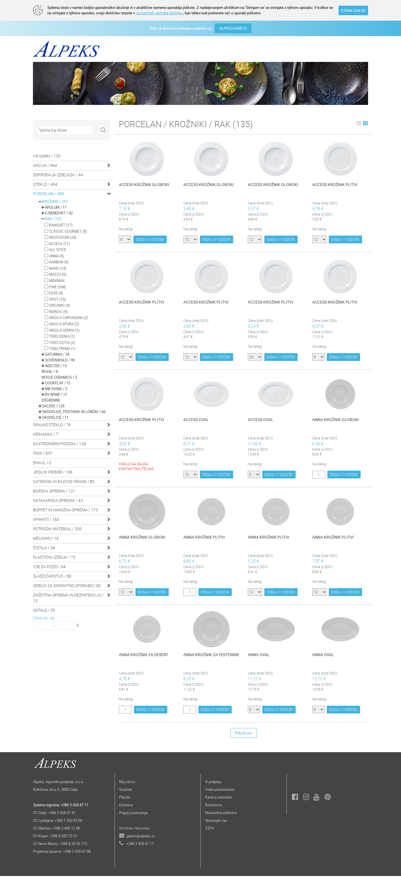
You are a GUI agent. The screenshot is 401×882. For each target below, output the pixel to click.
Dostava (126, 810)
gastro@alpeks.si (140, 841)
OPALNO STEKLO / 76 (52, 424)
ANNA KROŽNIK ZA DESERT (143, 659)
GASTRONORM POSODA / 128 (59, 443)
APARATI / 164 (46, 519)
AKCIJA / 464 (45, 165)
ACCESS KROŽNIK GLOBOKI (144, 184)
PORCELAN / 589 (48, 193)
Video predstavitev (220, 795)
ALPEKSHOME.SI (233, 28)
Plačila (124, 803)
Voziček (125, 795)
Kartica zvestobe (218, 803)
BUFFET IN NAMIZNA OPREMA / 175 (65, 509)
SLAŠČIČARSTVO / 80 (52, 575)
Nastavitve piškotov (221, 818)
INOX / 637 (42, 452)
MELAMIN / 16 (46, 538)
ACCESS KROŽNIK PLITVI (334, 184)
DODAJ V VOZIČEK (150, 242)
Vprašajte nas (216, 826)
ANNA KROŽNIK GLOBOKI (335, 420)
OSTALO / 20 (44, 610)
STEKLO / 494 (45, 184)
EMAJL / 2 (42, 462)
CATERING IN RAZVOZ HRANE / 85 (64, 481)
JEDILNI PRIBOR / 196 (52, 471)
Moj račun (127, 787)
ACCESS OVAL (196, 420)
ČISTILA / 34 (44, 547)
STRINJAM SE (353, 10)
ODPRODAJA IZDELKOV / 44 (58, 174)
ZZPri (209, 834)
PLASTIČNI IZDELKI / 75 (54, 557)
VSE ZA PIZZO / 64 (49, 566)
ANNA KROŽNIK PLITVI (204, 539)
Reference (213, 810)
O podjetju (213, 787)
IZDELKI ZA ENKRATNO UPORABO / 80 (67, 585)
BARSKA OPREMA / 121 (54, 490)
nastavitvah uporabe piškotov (159, 12)
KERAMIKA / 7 (45, 434)
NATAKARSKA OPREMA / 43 (58, 500)
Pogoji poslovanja (133, 818)
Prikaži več (243, 739)
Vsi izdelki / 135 (46, 155)
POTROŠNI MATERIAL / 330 (57, 528)
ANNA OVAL (259, 659)
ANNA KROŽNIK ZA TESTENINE (211, 659)
